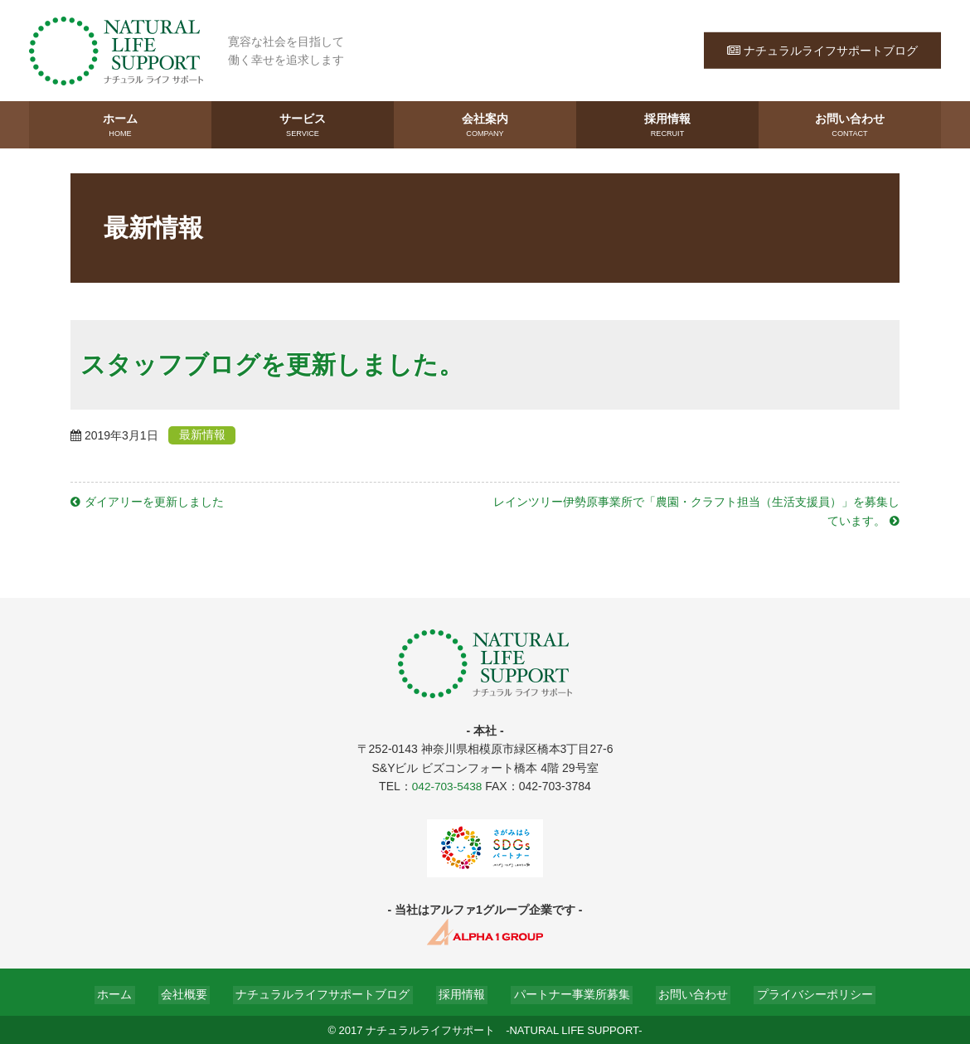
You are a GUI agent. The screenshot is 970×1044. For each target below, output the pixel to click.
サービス (303, 125)
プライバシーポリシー (798, 992)
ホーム (120, 125)
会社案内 (485, 125)
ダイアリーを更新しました (154, 500)
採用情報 (667, 125)
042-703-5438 (446, 784)
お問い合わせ (850, 125)
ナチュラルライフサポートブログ (822, 49)
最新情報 (208, 434)
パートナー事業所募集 (566, 992)
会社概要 (195, 992)
